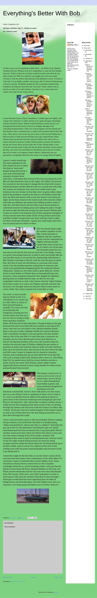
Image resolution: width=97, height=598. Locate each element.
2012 (85, 45)
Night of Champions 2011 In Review (89, 145)
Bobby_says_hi (74, 45)
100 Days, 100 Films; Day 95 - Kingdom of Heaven (89, 94)
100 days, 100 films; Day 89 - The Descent (89, 168)
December (88, 50)
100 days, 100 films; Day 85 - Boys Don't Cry (89, 200)
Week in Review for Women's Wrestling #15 (89, 68)
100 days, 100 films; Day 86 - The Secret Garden (89, 192)
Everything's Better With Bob (41, 13)
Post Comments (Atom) (18, 581)
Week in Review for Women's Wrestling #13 (89, 160)
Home (33, 577)
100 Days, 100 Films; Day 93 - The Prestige (89, 121)
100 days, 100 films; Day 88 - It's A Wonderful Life (89, 176)
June (87, 298)
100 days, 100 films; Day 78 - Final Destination (89, 261)
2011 (85, 48)
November (88, 54)
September (88, 61)
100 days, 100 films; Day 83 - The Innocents (89, 224)
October (88, 58)
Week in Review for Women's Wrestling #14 (89, 112)
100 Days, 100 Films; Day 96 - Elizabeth (89, 86)
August (87, 293)
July (86, 296)
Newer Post (8, 577)
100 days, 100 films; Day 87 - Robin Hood (89, 184)
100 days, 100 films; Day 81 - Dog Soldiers (89, 240)
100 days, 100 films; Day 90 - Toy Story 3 (89, 152)
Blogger (56, 592)
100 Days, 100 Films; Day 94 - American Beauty (89, 103)
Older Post (58, 577)
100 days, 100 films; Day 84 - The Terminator (89, 216)
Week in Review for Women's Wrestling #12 (89, 208)
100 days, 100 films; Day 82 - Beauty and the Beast (89, 232)
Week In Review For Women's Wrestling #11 (89, 269)
